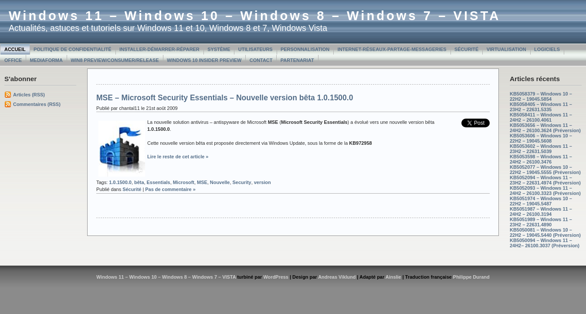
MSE (202, 182)
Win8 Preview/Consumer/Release (115, 60)
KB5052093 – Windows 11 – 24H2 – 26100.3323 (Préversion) (545, 190)
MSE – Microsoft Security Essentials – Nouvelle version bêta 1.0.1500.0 (224, 97)
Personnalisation (305, 49)
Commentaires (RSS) (37, 104)
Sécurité (466, 49)
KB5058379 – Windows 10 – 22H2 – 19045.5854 (541, 96)
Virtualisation (506, 49)
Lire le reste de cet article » (177, 156)
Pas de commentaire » (170, 189)
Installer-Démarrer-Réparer (159, 49)
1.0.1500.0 (120, 182)
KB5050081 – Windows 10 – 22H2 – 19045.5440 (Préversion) (545, 232)
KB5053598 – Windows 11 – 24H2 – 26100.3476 (541, 159)
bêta (139, 182)
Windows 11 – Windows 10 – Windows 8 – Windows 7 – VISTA (255, 16)
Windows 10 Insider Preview (204, 60)
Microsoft (183, 182)
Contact (261, 60)
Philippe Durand (471, 277)
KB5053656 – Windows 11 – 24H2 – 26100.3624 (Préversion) (545, 128)
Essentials (158, 182)
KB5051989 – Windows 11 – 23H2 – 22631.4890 (541, 222)
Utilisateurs (255, 49)
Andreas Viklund (337, 277)
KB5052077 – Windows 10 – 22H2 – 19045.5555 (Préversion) (545, 169)
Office (13, 60)
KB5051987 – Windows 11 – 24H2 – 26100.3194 (541, 211)
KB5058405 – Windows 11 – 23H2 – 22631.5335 (541, 107)
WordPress (275, 277)
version (262, 182)
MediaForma (46, 60)
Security (242, 182)
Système (218, 49)
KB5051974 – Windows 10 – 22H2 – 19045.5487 (541, 201)
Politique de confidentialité (73, 49)
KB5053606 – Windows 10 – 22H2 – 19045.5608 (541, 138)
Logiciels (547, 49)
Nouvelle (220, 182)
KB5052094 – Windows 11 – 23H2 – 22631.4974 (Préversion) (545, 180)
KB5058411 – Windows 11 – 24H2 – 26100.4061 (541, 117)
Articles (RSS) (29, 94)
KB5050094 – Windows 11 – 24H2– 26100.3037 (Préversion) (544, 243)
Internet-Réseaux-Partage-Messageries (392, 49)
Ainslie (393, 277)
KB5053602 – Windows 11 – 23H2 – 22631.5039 (541, 148)
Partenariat (297, 60)
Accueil (15, 49)
